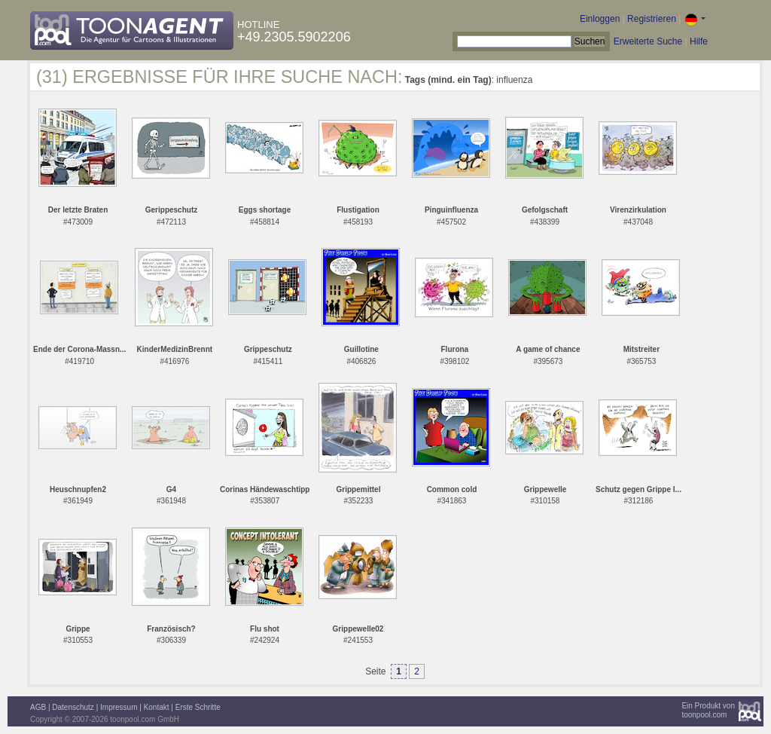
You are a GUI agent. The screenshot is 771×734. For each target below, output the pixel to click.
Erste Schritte (198, 707)
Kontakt (156, 707)
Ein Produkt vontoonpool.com (708, 710)
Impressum (118, 707)
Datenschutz (73, 707)
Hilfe (699, 41)
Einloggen (600, 19)
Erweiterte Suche (648, 41)
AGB (38, 707)
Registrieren (651, 19)
